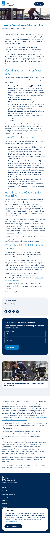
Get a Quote (6, 487)
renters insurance (20, 206)
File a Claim (5, 491)
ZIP (6, 337)
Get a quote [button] (11, 347)
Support (4, 500)
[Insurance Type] (25, 334)
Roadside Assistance (8, 494)
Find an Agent (39, 4)
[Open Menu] (47, 4)
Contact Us (5, 503)
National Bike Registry (23, 126)
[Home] (8, 3)
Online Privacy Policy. (10, 521)
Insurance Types (10, 331)
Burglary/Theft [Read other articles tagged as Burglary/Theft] (9, 304)
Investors (5, 507)
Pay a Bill (5, 498)
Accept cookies (12, 526)
